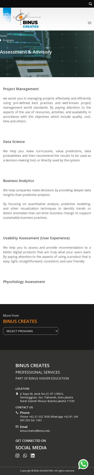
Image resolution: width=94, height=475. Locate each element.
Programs (8, 40)
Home (3, 36)
